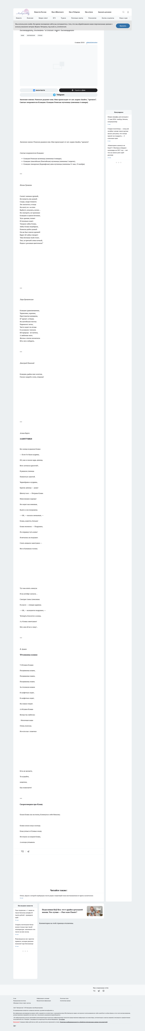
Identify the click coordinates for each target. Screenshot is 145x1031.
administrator (91, 42)
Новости (19, 18)
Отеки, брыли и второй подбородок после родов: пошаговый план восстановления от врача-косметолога (58, 897)
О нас (14, 998)
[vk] (22, 851)
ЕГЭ (54, 18)
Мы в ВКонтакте (58, 12)
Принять (123, 26)
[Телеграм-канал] (58, 95)
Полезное (30, 18)
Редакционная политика (19, 1000)
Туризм (63, 18)
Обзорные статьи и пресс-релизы (22, 1003)
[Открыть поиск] (123, 12)
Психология (92, 18)
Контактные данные (65, 1000)
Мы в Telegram (74, 12)
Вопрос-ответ (43, 18)
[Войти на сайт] (128, 12)
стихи (40, 35)
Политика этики (64, 998)
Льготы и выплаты (108, 18)
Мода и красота (124, 18)
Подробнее (62, 1019)
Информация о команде (43, 998)
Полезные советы (77, 18)
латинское (31, 35)
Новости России (40, 12)
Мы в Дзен (89, 12)
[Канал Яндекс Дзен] (78, 90)
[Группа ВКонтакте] (39, 90)
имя (22, 35)
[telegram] (29, 851)
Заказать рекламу (104, 12)
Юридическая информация (44, 1000)
